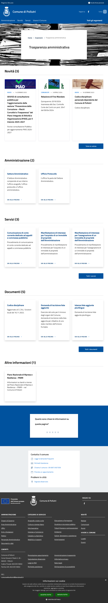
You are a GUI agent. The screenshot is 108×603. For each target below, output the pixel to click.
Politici (3, 536)
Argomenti (39, 37)
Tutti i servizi (91, 276)
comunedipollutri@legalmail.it (12, 577)
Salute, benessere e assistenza (65, 535)
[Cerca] (104, 11)
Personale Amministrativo (10, 539)
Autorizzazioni (59, 539)
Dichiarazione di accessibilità (64, 566)
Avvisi (9, 92)
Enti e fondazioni (7, 532)
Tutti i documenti (91, 349)
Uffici (3, 528)
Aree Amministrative (8, 524)
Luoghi (83, 538)
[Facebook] (85, 11)
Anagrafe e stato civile (36, 520)
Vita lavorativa (33, 528)
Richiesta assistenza (35, 566)
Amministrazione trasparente (65, 555)
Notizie (83, 520)
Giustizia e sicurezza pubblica (64, 524)
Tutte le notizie (91, 146)
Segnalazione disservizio (36, 559)
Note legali (58, 563)
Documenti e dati (7, 543)
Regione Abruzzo (7, 2)
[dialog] (54, 590)
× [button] (105, 580)
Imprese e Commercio (35, 532)
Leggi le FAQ (32, 563)
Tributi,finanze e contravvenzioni (66, 528)
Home (30, 37)
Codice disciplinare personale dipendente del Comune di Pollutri (86, 100)
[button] (54, 599)
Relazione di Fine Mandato (53, 96)
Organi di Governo (7, 520)
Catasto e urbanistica (35, 536)
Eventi (83, 542)
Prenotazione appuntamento (38, 555)
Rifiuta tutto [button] (62, 595)
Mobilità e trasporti (35, 539)
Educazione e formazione (63, 520)
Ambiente (57, 532)
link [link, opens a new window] (74, 590)
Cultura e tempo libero (36, 524)
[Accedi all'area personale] (96, 2)
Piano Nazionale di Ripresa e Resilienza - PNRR (19, 376)
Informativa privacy (61, 559)
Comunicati (45, 92)
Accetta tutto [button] (46, 595)
